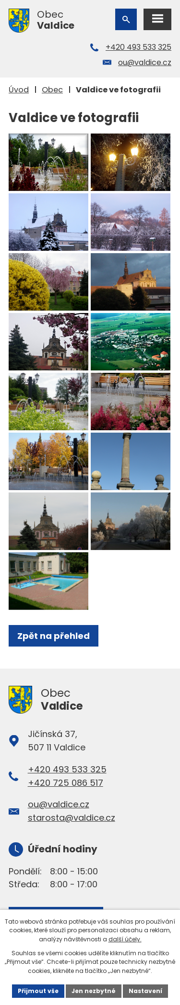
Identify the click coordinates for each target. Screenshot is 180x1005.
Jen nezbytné (94, 991)
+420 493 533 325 (138, 47)
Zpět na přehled (53, 636)
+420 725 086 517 (65, 783)
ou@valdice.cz (144, 62)
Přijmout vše (38, 991)
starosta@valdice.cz (71, 818)
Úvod (19, 89)
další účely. (125, 939)
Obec (52, 89)
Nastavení (145, 991)
